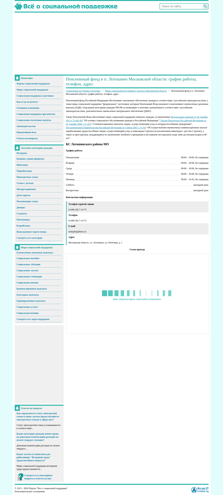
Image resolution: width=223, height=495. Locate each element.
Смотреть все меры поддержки (33, 319)
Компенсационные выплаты (32, 288)
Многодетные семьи (27, 177)
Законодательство (26, 126)
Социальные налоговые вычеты (34, 120)
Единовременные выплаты (31, 301)
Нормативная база (26, 132)
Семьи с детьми (25, 183)
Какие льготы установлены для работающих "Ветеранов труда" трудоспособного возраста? (34, 457)
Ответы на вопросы (27, 138)
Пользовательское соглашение (30, 491)
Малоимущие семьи (27, 201)
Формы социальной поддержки (33, 83)
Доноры (21, 207)
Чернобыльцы (24, 171)
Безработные (23, 225)
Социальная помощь (28, 313)
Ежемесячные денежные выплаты (35, 252)
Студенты (22, 213)
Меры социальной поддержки (32, 89)
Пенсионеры (23, 219)
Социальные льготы (28, 270)
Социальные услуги (27, 307)
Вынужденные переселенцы (31, 231)
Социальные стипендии (29, 276)
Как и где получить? (27, 101)
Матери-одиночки (26, 189)
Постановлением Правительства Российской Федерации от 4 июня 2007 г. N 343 (106, 127)
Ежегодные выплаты (28, 294)
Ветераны (22, 153)
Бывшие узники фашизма (30, 158)
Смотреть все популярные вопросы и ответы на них (38, 477)
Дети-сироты (24, 195)
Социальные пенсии (27, 282)
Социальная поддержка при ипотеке (36, 114)
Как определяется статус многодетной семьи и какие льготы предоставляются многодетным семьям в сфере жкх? (38, 416)
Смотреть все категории (29, 238)
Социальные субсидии (28, 264)
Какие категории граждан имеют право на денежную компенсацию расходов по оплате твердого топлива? (38, 436)
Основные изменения (28, 108)
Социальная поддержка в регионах (35, 95)
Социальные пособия (28, 258)
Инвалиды (22, 164)
